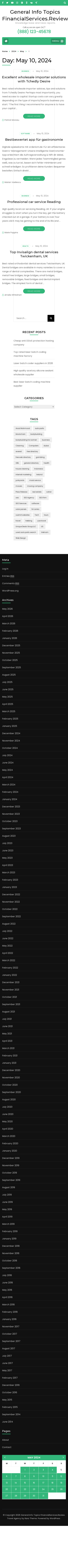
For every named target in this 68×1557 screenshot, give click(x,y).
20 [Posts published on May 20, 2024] (7, 1489)
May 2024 (7, 770)
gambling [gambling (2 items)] (40, 457)
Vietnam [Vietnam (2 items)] (44, 532)
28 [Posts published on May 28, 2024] (16, 1495)
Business (25, 71)
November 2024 (11, 740)
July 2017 (7, 1355)
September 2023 (11, 828)
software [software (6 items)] (35, 503)
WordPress (55, 1518)
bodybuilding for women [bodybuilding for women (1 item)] (26, 440)
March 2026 (8, 623)
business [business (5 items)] (46, 440)
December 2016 (11, 1385)
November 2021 (10, 989)
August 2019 (8, 1187)
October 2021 (9, 997)
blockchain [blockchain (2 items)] (20, 434)
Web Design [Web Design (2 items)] (21, 538)
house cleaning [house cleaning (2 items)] (22, 469)
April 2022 (7, 953)
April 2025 (7, 704)
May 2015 (7, 1399)
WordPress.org (10, 590)
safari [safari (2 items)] (48, 492)
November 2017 (10, 1326)
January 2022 (9, 975)
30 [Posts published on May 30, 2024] (34, 1495)
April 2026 (7, 616)
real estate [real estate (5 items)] (36, 492)
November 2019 (10, 1165)
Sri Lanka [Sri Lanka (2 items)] (35, 509)
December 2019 (10, 1158)
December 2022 (11, 894)
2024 (13, 51)
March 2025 (8, 711)
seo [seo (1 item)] (17, 497)
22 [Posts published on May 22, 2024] (25, 1489)
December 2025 (11, 645)
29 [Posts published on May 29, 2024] (25, 1495)
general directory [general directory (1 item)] (31, 463)
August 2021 (8, 1011)
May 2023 (7, 857)
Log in (5, 568)
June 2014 (7, 1421)
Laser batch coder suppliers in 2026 (33, 363)
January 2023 (9, 887)
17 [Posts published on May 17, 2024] (43, 1482)
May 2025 (7, 696)
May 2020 (7, 1121)
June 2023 (7, 850)
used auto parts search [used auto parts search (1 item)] (26, 532)
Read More (34, 116)
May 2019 (7, 1209)
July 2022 (7, 931)
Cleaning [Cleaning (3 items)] (20, 445)
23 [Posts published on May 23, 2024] (34, 1489)
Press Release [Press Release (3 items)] (21, 492)
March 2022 (8, 960)
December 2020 (11, 1070)
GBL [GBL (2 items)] (17, 463)
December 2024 (11, 733)
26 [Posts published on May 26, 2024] (61, 1489)
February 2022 (10, 967)
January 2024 (9, 799)
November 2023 (11, 814)
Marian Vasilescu (13, 182)
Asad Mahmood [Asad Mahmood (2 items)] (23, 428)
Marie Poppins (11, 232)
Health (25, 246)
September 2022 (11, 916)
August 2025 (9, 674)
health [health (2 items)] (46, 463)
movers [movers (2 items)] (19, 486)
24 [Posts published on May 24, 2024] (43, 1489)
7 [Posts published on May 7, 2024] (16, 1476)
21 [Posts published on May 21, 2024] (16, 1489)
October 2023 (9, 821)
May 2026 (7, 608)
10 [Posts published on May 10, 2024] (43, 1476)
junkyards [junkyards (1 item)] (20, 480)
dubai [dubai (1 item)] (46, 445)
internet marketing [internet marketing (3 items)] (23, 474)
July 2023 (7, 843)
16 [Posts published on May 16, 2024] (34, 1482)
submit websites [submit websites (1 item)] (23, 515)
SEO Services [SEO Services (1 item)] (21, 503)
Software (25, 133)
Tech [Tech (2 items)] (37, 515)
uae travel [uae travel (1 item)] (41, 521)
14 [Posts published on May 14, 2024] (16, 1482)
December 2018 (11, 1246)
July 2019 (7, 1194)
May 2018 (7, 1290)
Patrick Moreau (12, 120)
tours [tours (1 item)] (46, 515)
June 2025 (7, 689)
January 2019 (9, 1238)
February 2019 (9, 1231)
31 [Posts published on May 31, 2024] (43, 1495)
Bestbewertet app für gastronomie (34, 140)
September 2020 (11, 1092)
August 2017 (8, 1348)
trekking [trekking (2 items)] (29, 521)
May (22, 51)
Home (5, 51)
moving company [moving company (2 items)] (35, 486)
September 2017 (11, 1341)
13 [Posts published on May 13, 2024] (7, 1482)
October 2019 (9, 1172)
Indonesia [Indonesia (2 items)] (38, 469)
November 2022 (11, 901)
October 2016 (9, 1392)
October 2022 (9, 909)
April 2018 (7, 1297)
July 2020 (7, 1106)
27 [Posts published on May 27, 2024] (7, 1495)
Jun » (63, 1457)
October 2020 (10, 1084)
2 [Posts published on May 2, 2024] (34, 1469)
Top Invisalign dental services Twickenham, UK (34, 254)
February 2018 (10, 1312)
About (5, 1440)
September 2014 (11, 1414)
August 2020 (9, 1099)
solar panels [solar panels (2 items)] (21, 509)
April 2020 (7, 1128)
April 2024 (7, 777)
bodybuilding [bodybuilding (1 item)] (36, 434)
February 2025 (10, 718)
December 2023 (11, 806)
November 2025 (11, 652)
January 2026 (9, 638)
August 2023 (9, 836)
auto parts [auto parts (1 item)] (39, 428)
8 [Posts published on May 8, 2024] (25, 1476)
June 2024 (8, 762)
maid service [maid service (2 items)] (35, 480)
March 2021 (8, 1048)
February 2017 (10, 1377)
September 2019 (11, 1180)
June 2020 (7, 1114)
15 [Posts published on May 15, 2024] (25, 1482)
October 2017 (9, 1333)
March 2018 (8, 1304)
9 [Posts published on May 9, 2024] (34, 1476)
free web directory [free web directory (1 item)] (23, 457)
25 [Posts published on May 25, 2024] (52, 1489)
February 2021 (9, 1055)
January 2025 (9, 726)
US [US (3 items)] (42, 526)
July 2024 (7, 755)
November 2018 (10, 1253)
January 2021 (9, 1063)
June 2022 (7, 938)
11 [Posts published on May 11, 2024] (52, 1476)
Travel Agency (14, 1518)
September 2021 (11, 1004)
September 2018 (11, 1268)
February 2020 (10, 1143)
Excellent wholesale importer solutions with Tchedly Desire (34, 79)
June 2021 (7, 1026)
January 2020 (9, 1150)
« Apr (4, 1457)
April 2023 (7, 865)
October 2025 (10, 660)
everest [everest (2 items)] (19, 451)
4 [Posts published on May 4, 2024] (52, 1469)
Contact (6, 1447)
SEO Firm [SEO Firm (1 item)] (43, 497)
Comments (10, 583)
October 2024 (10, 748)
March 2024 (8, 784)
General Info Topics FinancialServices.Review (43, 1515)
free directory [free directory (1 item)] (32, 451)
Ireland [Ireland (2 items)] (39, 474)
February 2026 (10, 630)
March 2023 (8, 872)
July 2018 (7, 1275)
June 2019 (7, 1202)
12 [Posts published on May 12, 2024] (61, 1476)
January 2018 (9, 1319)
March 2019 (8, 1224)
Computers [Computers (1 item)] (34, 445)
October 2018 (9, 1260)
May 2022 (7, 945)
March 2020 (8, 1136)
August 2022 (9, 923)
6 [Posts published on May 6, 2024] (6, 1476)
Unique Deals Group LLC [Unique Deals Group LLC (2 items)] (26, 526)
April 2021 (7, 1041)
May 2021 (7, 1033)
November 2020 (11, 1077)
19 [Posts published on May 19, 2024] (61, 1482)
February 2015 (10, 1407)
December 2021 (10, 982)
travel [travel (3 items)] (18, 521)
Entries (8, 576)
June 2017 (7, 1363)
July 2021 (7, 1019)
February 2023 (10, 879)
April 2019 (7, 1216)
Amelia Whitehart (13, 294)
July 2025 (7, 682)
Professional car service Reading (34, 202)
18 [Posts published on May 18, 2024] (52, 1482)
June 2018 (7, 1282)
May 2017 (7, 1370)
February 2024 (10, 792)
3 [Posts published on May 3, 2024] (43, 1469)
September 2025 (11, 667)
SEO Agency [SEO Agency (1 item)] (29, 497)
